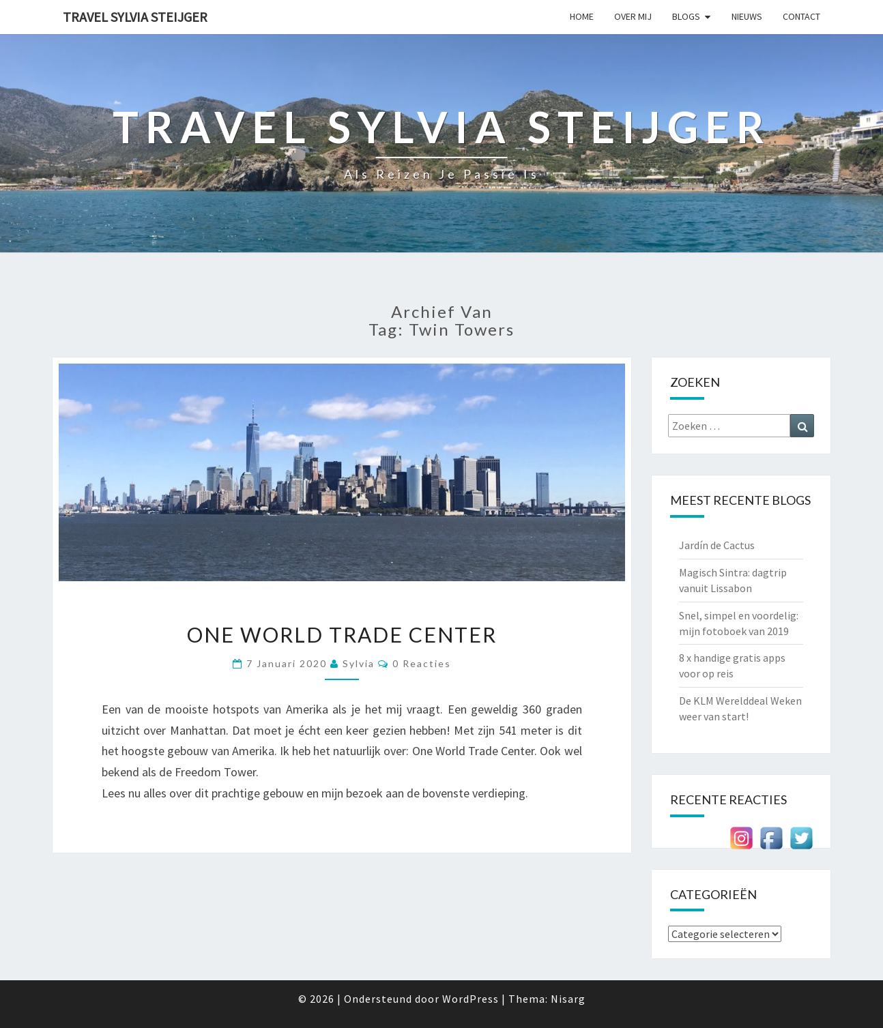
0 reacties (421, 663)
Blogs (686, 16)
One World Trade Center (342, 634)
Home (582, 16)
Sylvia (359, 663)
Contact (801, 16)
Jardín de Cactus (717, 545)
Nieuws (747, 16)
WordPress (470, 998)
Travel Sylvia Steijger (135, 16)
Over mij (633, 16)
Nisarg (568, 998)
